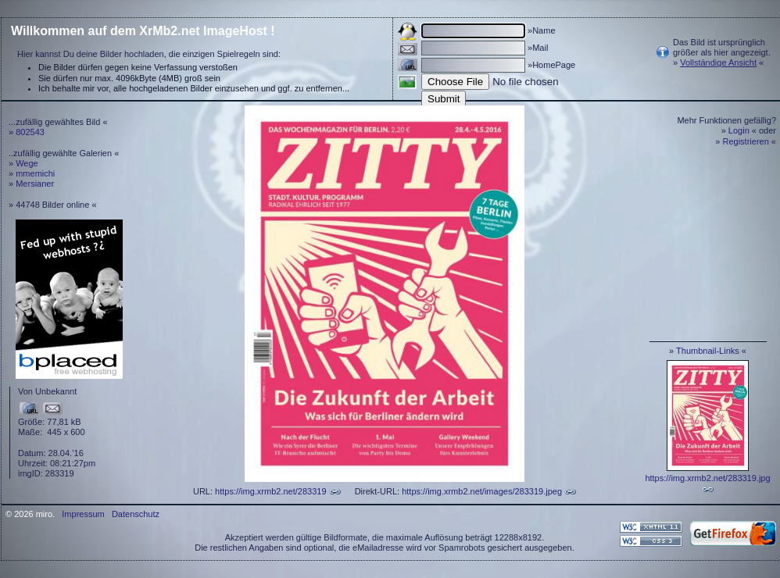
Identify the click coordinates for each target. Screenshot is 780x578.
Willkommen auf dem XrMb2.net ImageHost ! (143, 30)
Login (739, 130)
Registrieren (746, 141)
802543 (30, 132)
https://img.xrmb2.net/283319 (270, 491)
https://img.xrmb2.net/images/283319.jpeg (482, 491)
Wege (27, 163)
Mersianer (35, 183)
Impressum (83, 514)
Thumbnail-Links (707, 350)
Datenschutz (135, 514)
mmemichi (35, 173)
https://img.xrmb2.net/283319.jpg (707, 478)
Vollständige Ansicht (718, 62)
